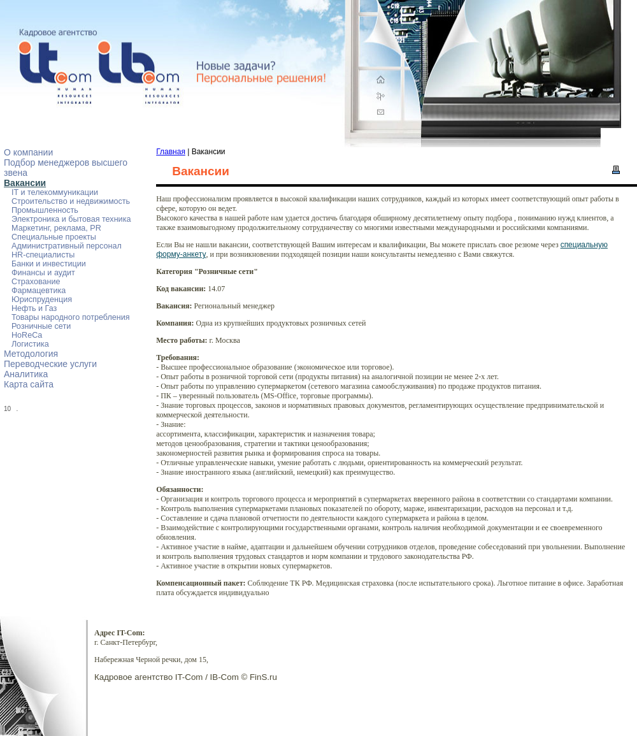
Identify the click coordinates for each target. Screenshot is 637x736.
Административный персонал (66, 246)
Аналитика (26, 374)
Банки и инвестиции (48, 263)
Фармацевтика (38, 290)
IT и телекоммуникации (54, 192)
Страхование (36, 281)
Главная (170, 151)
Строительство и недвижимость (70, 201)
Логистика (30, 344)
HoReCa (26, 335)
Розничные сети (41, 326)
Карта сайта (29, 384)
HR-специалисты (43, 254)
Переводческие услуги (50, 364)
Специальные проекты (53, 237)
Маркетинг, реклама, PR (56, 228)
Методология (31, 354)
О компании (28, 152)
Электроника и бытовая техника (71, 219)
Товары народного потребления (70, 317)
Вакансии (25, 183)
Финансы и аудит (43, 272)
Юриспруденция (41, 299)
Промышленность (44, 210)
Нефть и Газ (34, 308)
